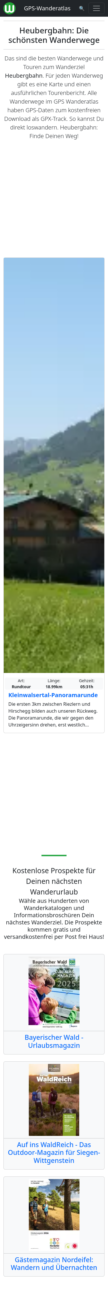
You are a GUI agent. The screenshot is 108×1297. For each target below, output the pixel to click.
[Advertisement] (54, 199)
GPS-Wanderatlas (47, 8)
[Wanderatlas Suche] (82, 8)
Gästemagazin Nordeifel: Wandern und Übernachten (54, 1263)
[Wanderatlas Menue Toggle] (96, 8)
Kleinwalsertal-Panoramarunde (53, 695)
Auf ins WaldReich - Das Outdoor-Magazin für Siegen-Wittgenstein (54, 1152)
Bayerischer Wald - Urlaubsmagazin (54, 1041)
